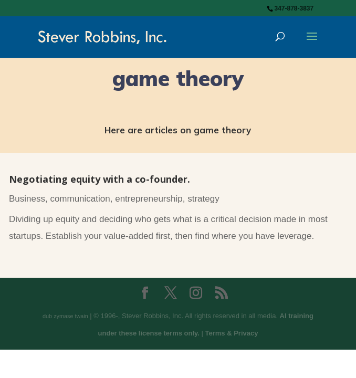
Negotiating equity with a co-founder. (99, 179)
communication (80, 199)
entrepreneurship (149, 199)
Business (27, 199)
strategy (203, 199)
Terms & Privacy (231, 333)
